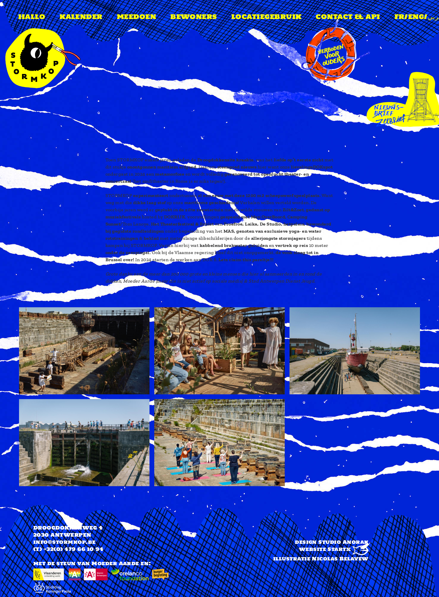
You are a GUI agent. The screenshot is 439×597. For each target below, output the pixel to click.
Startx (348, 549)
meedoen (136, 17)
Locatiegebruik (266, 17)
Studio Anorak (343, 542)
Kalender (81, 17)
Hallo (31, 17)
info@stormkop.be (64, 542)
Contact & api (348, 17)
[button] (84, 311)
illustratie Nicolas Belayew (321, 559)
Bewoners (193, 17)
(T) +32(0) (48, 549)
